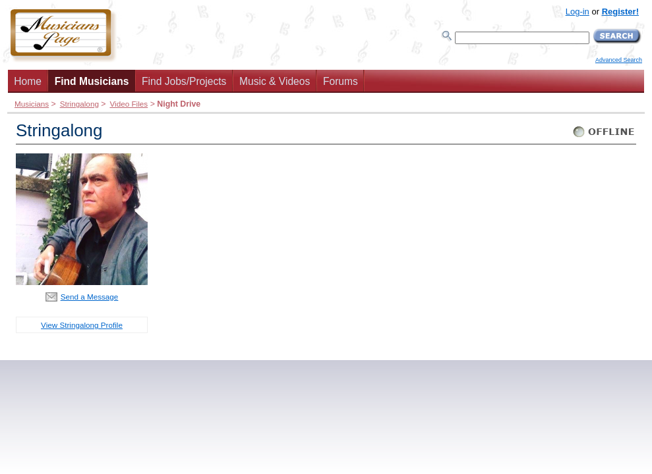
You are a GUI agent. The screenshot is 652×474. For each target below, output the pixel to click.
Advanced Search (618, 60)
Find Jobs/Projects (184, 81)
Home (28, 81)
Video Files (128, 103)
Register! (620, 11)
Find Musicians (92, 81)
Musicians (32, 103)
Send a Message (90, 296)
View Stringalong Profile (82, 325)
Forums (340, 81)
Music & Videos (274, 81)
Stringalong (79, 103)
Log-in (577, 11)
